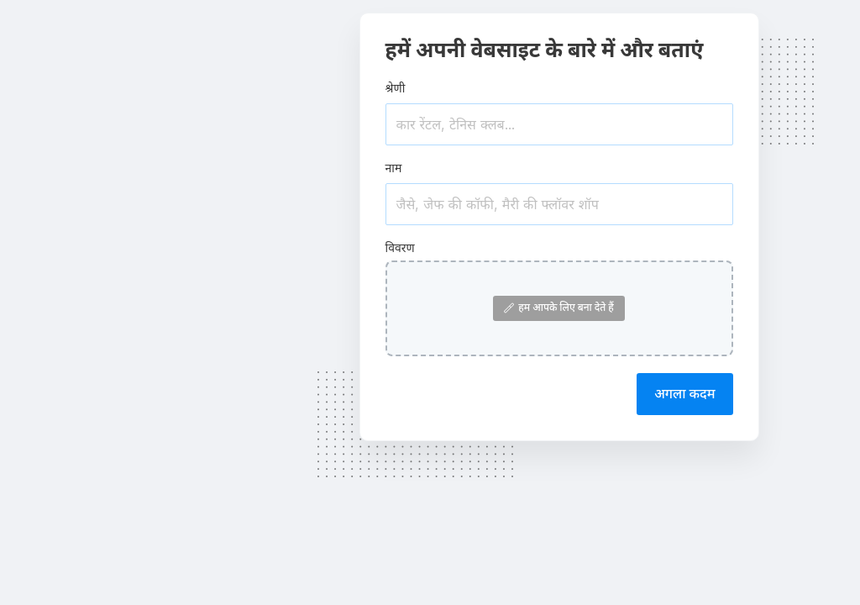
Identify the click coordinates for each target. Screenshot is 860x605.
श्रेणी (395, 88)
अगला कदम (684, 393)
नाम (393, 167)
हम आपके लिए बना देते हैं (559, 307)
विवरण (400, 247)
